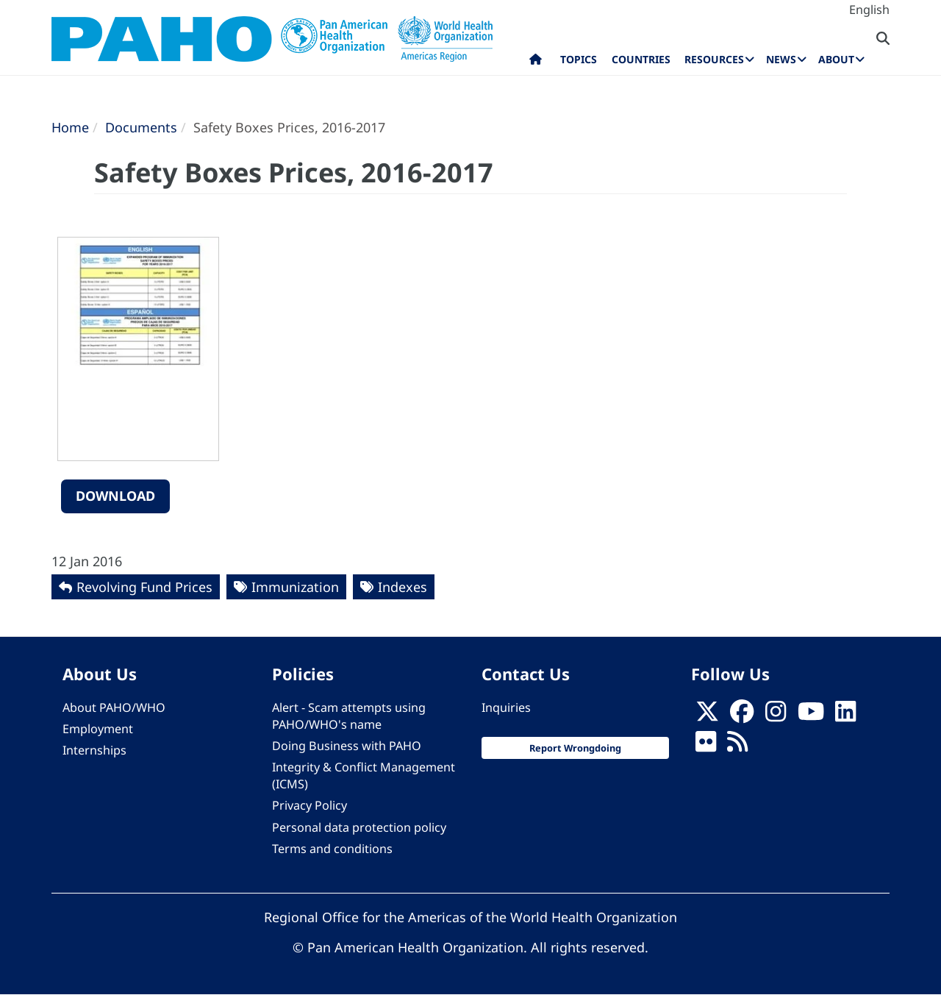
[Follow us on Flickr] (705, 746)
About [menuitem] (836, 59)
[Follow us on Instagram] (775, 715)
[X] (707, 715)
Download (115, 495)
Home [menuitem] (535, 62)
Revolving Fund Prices (144, 587)
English (869, 9)
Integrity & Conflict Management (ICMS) (363, 775)
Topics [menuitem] (578, 59)
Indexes (402, 587)
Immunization (295, 587)
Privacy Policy (309, 805)
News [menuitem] (781, 59)
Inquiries (506, 707)
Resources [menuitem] (714, 59)
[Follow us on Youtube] (811, 715)
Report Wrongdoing (575, 748)
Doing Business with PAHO (346, 746)
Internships (94, 750)
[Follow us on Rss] (737, 746)
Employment (97, 729)
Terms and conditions (332, 849)
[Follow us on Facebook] (742, 715)
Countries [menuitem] (641, 59)
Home (70, 127)
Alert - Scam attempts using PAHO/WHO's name (349, 715)
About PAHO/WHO (113, 707)
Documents (141, 127)
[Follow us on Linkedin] (845, 715)
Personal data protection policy (359, 827)
